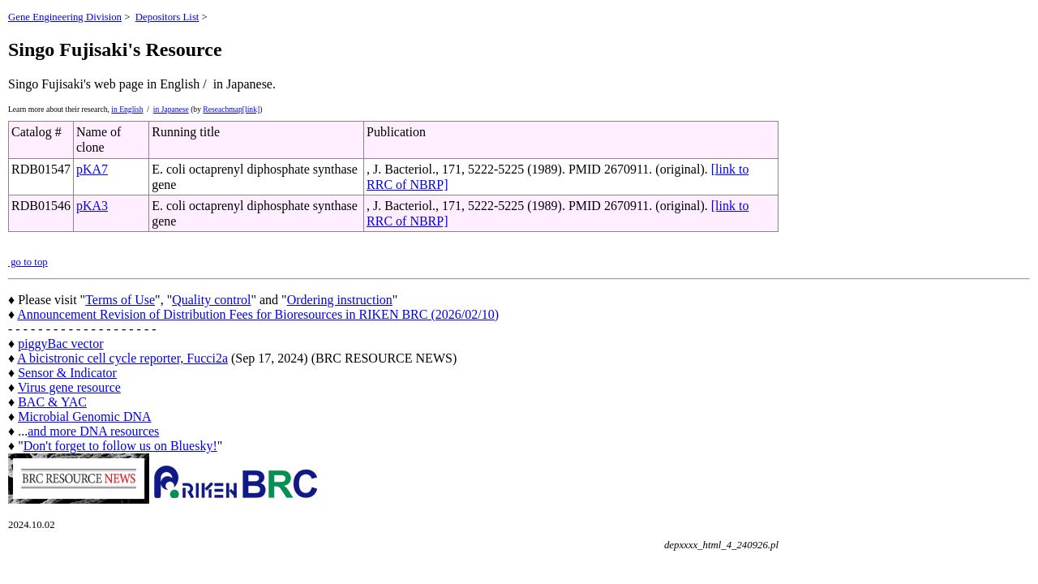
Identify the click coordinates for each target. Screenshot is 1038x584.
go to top (28, 262)
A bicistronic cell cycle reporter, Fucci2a (122, 358)
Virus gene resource (69, 387)
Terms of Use (120, 300)
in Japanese (171, 109)
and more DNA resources (93, 431)
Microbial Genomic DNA (84, 416)
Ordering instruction (339, 300)
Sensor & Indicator (67, 373)
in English (127, 109)
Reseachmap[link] (231, 109)
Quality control (211, 300)
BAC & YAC (52, 402)
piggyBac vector (60, 343)
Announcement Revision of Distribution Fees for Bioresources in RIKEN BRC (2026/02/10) (258, 314)
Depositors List (167, 17)
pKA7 (92, 169)
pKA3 (92, 206)
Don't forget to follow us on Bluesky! (120, 446)
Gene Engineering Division (65, 17)
